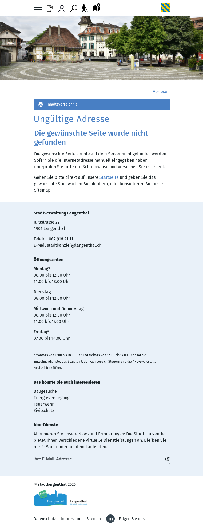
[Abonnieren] (167, 459)
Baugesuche (45, 391)
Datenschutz (45, 518)
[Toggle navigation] (38, 10)
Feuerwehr (44, 404)
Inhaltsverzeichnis (62, 104)
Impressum (71, 518)
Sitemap (93, 518)
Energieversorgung (51, 397)
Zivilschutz (44, 410)
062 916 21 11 (61, 238)
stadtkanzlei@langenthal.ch (74, 245)
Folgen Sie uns (132, 518)
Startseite (109, 177)
